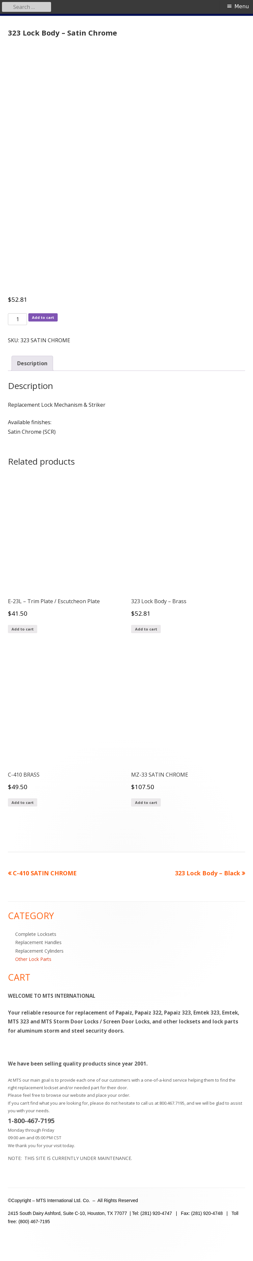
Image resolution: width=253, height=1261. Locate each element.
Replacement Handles (38, 942)
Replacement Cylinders (39, 951)
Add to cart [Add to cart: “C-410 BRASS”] (23, 802)
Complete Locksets (35, 934)
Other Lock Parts (33, 959)
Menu (242, 6)
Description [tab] (32, 363)
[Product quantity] (17, 319)
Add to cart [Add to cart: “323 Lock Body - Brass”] (146, 629)
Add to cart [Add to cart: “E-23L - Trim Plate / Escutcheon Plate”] (23, 629)
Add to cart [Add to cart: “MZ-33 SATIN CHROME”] (146, 802)
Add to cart (43, 317)
